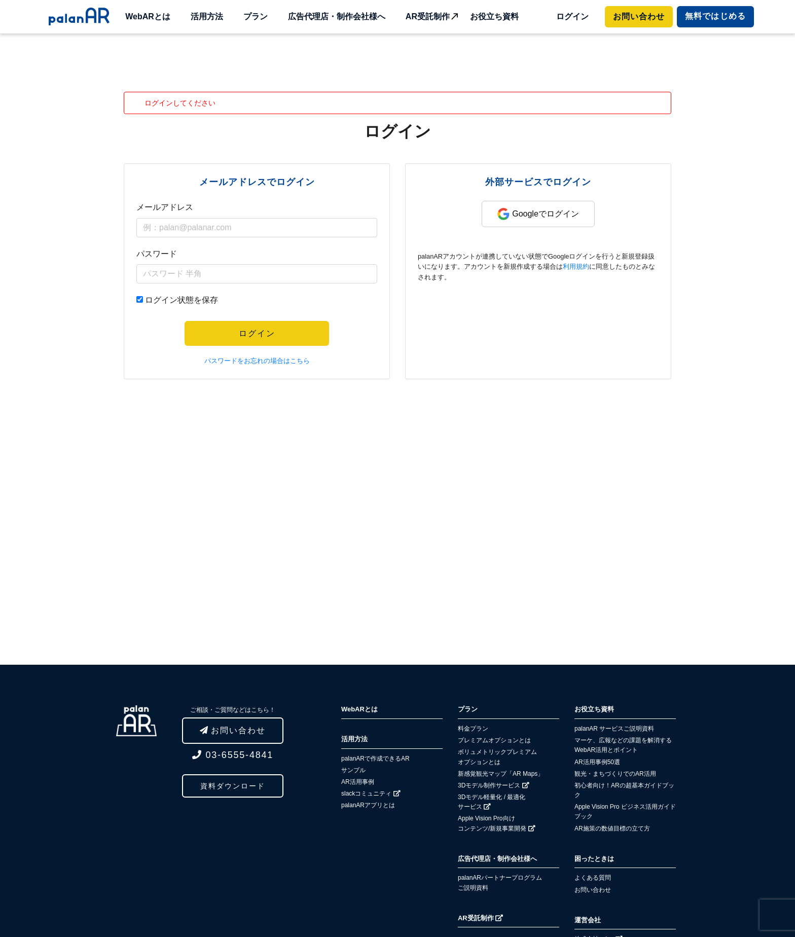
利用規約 (576, 266)
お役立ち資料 (494, 16)
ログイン (572, 16)
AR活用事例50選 (597, 762)
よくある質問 (592, 877)
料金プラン (473, 728)
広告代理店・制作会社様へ (336, 16)
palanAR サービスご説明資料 (614, 728)
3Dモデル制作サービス (493, 785)
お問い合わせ (639, 16)
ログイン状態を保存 (181, 300)
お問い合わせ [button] (233, 730)
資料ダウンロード (232, 786)
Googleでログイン (538, 214)
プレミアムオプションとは (494, 740)
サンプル (353, 770)
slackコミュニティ (371, 793)
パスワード (156, 253)
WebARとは (147, 16)
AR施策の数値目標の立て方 (612, 828)
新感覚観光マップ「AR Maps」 (501, 773)
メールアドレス (164, 207)
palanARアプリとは (368, 805)
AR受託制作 (428, 16)
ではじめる (715, 16)
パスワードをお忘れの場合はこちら (257, 361)
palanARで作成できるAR (375, 758)
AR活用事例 (357, 781)
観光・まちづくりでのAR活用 (615, 773)
